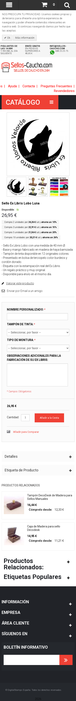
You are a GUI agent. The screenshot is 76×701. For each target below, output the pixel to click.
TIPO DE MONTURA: (21, 340)
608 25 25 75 (59, 51)
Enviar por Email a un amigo (25, 291)
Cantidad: (13, 417)
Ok (8, 37)
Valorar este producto (20, 283)
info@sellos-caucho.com (58, 47)
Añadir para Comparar (26, 431)
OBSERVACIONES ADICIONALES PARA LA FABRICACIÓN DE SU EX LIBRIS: (34, 357)
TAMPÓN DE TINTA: (21, 324)
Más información (24, 37)
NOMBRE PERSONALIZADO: (26, 309)
